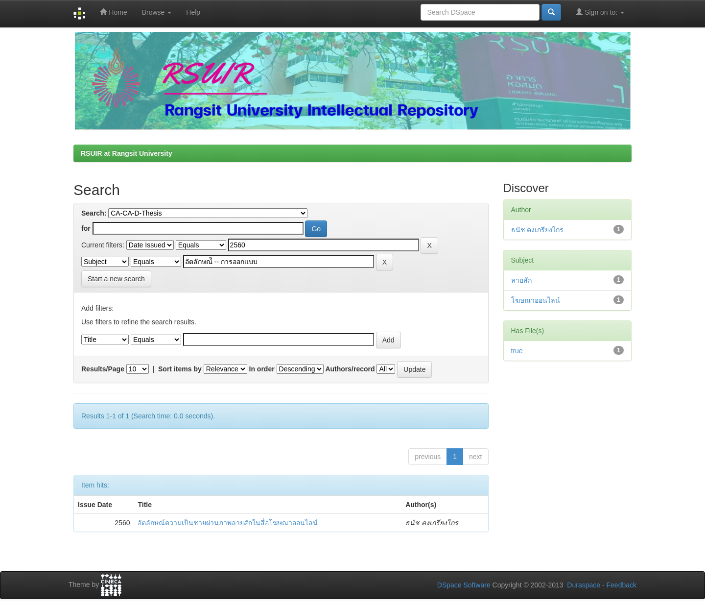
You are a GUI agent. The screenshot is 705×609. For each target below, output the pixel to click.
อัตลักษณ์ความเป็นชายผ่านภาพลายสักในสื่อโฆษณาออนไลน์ (228, 523)
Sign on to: (600, 12)
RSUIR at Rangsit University (126, 153)
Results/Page (102, 369)
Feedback (621, 585)
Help (193, 12)
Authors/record (350, 369)
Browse (157, 12)
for (86, 228)
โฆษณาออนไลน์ (535, 300)
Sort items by (180, 369)
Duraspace (583, 585)
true (517, 351)
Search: (93, 213)
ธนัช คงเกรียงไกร (537, 230)
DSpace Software (464, 585)
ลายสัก (521, 280)
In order (262, 369)
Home (113, 12)
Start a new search (116, 279)
